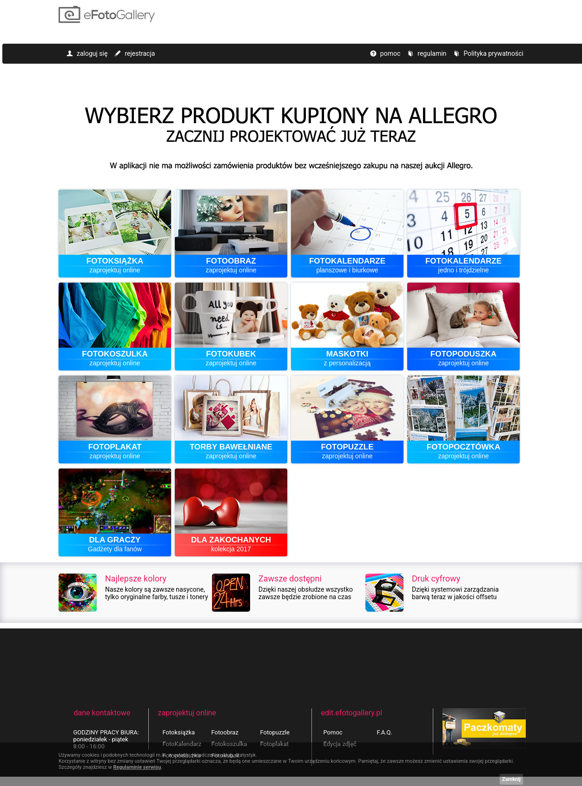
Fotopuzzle (275, 732)
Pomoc (333, 732)
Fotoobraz (225, 732)
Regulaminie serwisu (137, 767)
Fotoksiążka (179, 732)
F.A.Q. (384, 732)
